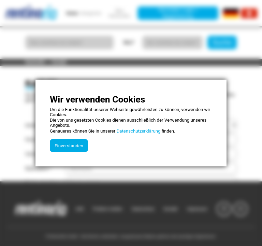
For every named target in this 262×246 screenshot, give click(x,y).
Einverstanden (69, 145)
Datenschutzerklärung (139, 131)
